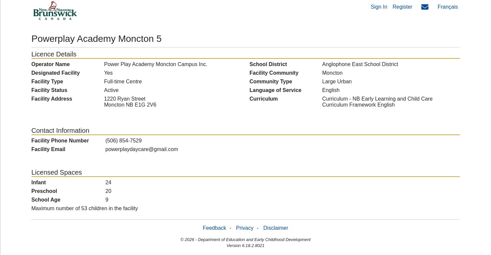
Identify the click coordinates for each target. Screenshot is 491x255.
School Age (46, 200)
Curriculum (264, 99)
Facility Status (49, 90)
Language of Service (276, 90)
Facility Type (47, 81)
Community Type (271, 81)
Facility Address (52, 99)
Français (448, 7)
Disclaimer (275, 228)
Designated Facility (56, 73)
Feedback (214, 228)
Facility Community (274, 73)
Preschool (44, 191)
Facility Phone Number (60, 140)
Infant (39, 182)
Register (403, 7)
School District (268, 64)
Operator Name (51, 64)
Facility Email (48, 149)
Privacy (244, 228)
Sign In (379, 7)
